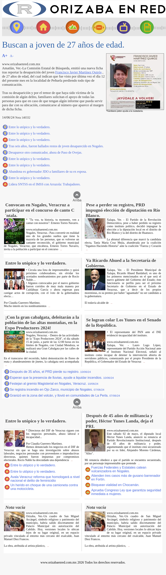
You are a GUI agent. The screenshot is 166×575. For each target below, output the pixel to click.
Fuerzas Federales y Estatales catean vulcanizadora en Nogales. (118, 469)
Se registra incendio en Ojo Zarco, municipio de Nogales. (57, 389)
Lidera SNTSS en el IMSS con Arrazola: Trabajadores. (45, 184)
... (61, 249)
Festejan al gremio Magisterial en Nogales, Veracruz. (54, 383)
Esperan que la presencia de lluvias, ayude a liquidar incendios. (62, 377)
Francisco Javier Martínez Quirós (78, 72)
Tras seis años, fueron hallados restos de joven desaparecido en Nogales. (56, 146)
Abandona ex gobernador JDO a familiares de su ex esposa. (48, 171)
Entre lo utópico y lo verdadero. (29, 127)
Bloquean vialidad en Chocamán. (115, 485)
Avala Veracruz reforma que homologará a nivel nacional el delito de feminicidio (45, 478)
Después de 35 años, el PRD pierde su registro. (50, 371)
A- (12, 56)
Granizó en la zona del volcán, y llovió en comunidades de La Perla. (65, 395)
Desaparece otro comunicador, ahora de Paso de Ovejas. (45, 152)
